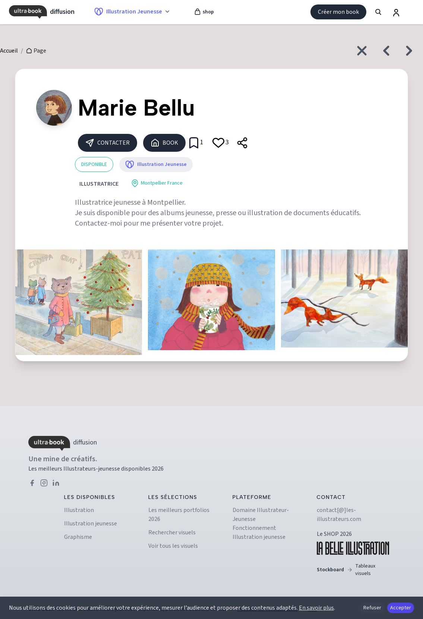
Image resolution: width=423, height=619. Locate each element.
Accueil (9, 51)
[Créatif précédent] (384, 51)
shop (204, 12)
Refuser (372, 608)
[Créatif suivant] (411, 51)
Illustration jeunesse (90, 523)
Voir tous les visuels (173, 546)
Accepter (400, 608)
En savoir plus (316, 608)
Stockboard (353, 569)
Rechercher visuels (172, 532)
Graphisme (78, 537)
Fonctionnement (254, 528)
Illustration (79, 510)
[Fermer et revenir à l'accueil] (361, 50)
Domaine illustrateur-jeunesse (261, 514)
